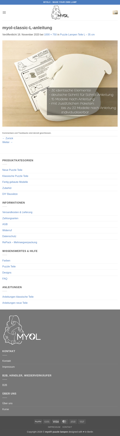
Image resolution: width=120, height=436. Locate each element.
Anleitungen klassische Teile (18, 296)
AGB (5, 224)
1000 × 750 (50, 34)
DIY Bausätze (10, 194)
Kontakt (6, 361)
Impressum (8, 366)
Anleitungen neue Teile (15, 303)
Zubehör (7, 188)
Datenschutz (9, 236)
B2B (4, 385)
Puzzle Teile (9, 266)
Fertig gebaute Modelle (15, 182)
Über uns (7, 403)
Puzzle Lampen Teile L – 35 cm (77, 34)
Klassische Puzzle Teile (15, 176)
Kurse (5, 409)
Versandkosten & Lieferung (17, 212)
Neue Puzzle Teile (12, 170)
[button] (4, 12)
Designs (6, 272)
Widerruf (7, 230)
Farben (6, 260)
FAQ (4, 278)
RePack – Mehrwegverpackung (19, 242)
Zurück (7, 138)
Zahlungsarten (10, 218)
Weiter (7, 142)
